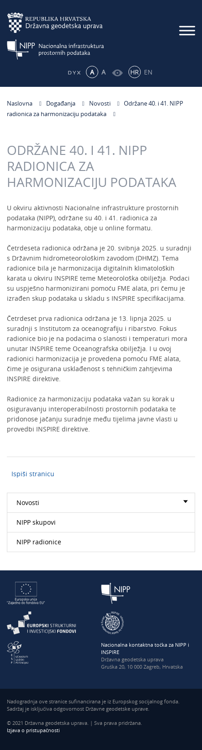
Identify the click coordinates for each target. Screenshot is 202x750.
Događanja (60, 103)
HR (134, 72)
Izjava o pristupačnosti (33, 730)
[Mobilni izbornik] (187, 30)
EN (148, 72)
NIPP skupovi (36, 522)
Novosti (100, 103)
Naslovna (19, 103)
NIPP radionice (38, 541)
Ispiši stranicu (32, 473)
